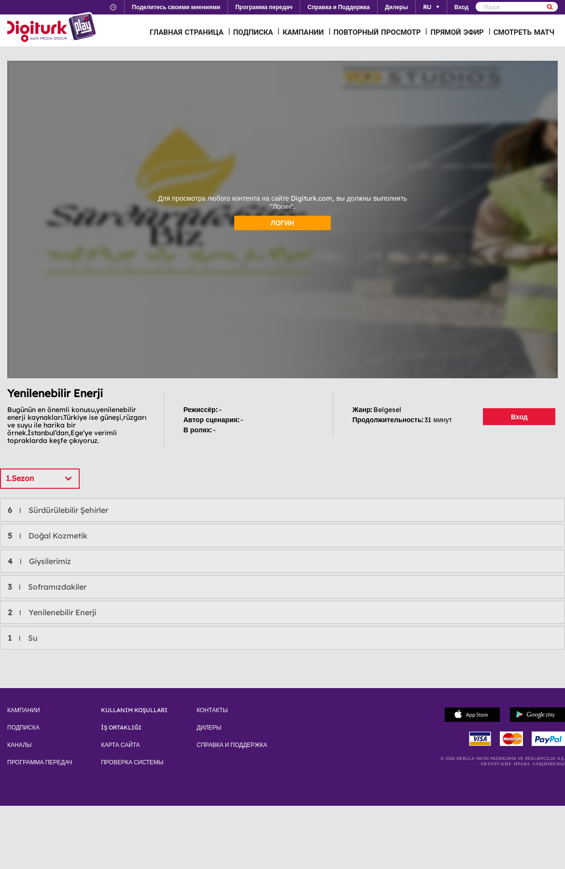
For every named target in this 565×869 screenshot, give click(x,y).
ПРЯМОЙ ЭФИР (456, 32)
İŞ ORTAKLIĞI (121, 728)
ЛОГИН (283, 223)
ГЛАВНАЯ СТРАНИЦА (187, 32)
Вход (519, 417)
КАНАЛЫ (19, 745)
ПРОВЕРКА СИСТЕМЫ (132, 762)
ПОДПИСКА (253, 32)
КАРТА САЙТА (120, 745)
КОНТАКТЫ (212, 710)
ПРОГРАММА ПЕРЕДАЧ (39, 762)
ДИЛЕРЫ (209, 728)
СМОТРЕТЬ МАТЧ (524, 32)
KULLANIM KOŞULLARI (134, 710)
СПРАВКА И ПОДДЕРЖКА (232, 745)
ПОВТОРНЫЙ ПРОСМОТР (377, 32)
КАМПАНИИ (303, 32)
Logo (53, 28)
